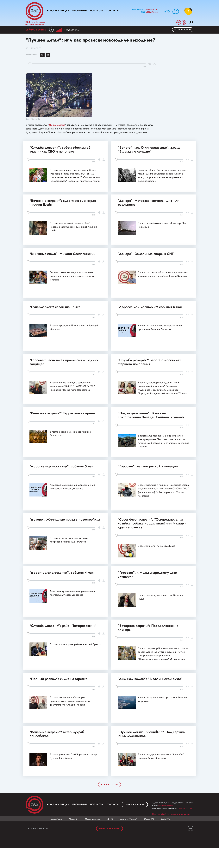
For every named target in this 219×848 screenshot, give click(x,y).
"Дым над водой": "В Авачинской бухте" (150, 678)
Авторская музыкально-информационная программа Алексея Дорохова (160, 327)
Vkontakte (178, 22)
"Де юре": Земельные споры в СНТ (146, 253)
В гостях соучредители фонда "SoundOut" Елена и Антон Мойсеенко (161, 756)
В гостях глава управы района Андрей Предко (75, 644)
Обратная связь (109, 828)
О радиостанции (58, 10)
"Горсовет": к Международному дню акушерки (147, 574)
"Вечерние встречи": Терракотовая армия (62, 413)
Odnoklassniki (184, 22)
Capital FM (165, 819)
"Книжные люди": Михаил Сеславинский (62, 253)
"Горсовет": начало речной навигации (148, 466)
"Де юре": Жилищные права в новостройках (64, 519)
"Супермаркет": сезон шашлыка (54, 306)
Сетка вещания (182, 29)
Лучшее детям (57, 125)
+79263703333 (152, 12)
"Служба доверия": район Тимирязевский (62, 625)
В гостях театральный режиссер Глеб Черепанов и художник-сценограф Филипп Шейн (73, 226)
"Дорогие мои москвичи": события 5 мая (61, 466)
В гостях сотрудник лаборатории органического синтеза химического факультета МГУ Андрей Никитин (70, 701)
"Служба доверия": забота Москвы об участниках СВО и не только (60, 149)
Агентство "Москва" (128, 819)
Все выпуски (109, 784)
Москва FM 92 (34, 805)
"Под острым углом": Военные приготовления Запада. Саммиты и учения (151, 415)
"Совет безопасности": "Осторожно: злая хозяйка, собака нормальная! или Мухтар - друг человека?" (151, 523)
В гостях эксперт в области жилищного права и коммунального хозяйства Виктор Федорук (163, 274)
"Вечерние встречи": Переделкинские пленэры (148, 627)
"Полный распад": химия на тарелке (58, 678)
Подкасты (96, 10)
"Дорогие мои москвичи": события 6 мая (150, 306)
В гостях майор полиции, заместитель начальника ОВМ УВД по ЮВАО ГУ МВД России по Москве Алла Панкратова (72, 386)
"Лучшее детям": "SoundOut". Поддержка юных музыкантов (151, 733)
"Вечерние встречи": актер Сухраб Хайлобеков (56, 733)
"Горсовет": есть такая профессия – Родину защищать (63, 362)
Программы (79, 10)
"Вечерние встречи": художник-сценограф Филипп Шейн (62, 202)
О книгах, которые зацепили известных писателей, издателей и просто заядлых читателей (72, 276)
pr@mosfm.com (185, 808)
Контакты (112, 10)
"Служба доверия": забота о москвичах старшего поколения (149, 362)
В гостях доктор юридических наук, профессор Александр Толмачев (69, 539)
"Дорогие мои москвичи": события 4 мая (61, 572)
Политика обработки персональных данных (171, 813)
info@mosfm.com (165, 805)
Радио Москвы (34, 11)
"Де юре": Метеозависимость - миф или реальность (148, 202)
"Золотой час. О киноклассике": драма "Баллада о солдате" (149, 149)
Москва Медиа (56, 819)
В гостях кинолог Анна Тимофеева (156, 546)
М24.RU (110, 819)
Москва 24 (73, 819)
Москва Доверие (92, 819)
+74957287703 (152, 9)
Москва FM (149, 819)
